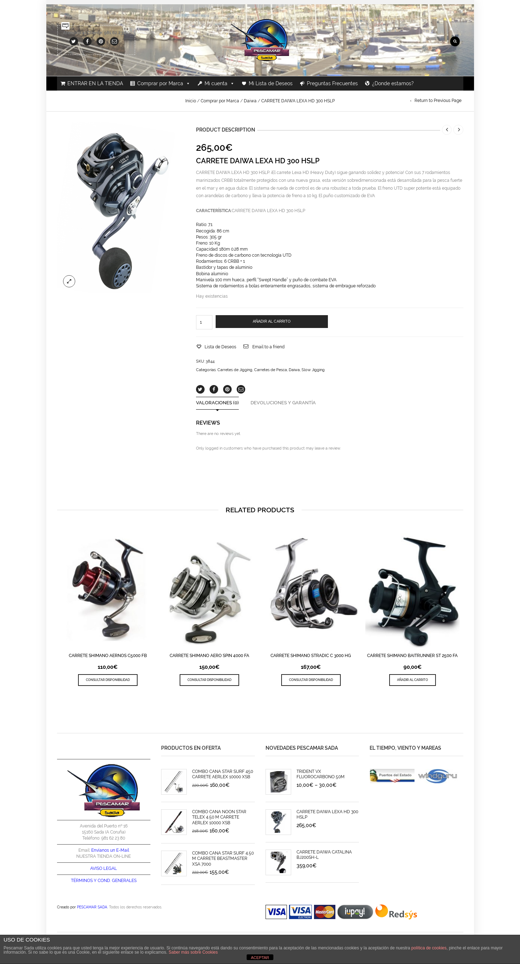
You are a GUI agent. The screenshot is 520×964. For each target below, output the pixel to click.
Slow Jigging (313, 370)
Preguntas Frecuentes (332, 83)
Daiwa (250, 100)
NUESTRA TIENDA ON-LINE (103, 856)
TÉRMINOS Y (84, 880)
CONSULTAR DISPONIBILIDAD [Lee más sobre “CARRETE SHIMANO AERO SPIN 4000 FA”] (209, 680)
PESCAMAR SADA (92, 907)
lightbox (69, 281)
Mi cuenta (220, 83)
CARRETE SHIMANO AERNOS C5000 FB (108, 655)
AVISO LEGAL (103, 868)
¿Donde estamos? (393, 83)
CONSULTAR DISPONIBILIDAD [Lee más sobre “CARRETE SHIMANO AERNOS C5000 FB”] (108, 680)
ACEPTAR (260, 957)
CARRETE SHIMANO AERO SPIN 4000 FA (209, 655)
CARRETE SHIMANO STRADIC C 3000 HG (311, 655)
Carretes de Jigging (234, 370)
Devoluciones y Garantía (283, 403)
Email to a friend (268, 346)
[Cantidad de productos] (204, 322)
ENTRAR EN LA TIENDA (95, 83)
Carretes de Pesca (270, 370)
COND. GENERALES (117, 880)
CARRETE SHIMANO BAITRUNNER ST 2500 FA (412, 655)
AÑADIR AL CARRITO (271, 321)
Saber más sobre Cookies (193, 952)
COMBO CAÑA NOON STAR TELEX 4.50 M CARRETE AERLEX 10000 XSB (219, 817)
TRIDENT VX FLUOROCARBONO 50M (321, 774)
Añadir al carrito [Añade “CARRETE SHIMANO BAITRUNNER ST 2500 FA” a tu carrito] (412, 680)
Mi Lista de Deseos (271, 83)
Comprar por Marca (163, 83)
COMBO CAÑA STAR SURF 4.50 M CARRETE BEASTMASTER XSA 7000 (223, 859)
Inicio (190, 100)
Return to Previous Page (438, 100)
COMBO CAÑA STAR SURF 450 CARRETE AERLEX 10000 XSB (222, 774)
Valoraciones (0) (217, 403)
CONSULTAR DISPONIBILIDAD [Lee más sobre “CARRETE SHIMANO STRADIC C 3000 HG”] (311, 680)
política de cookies (429, 947)
